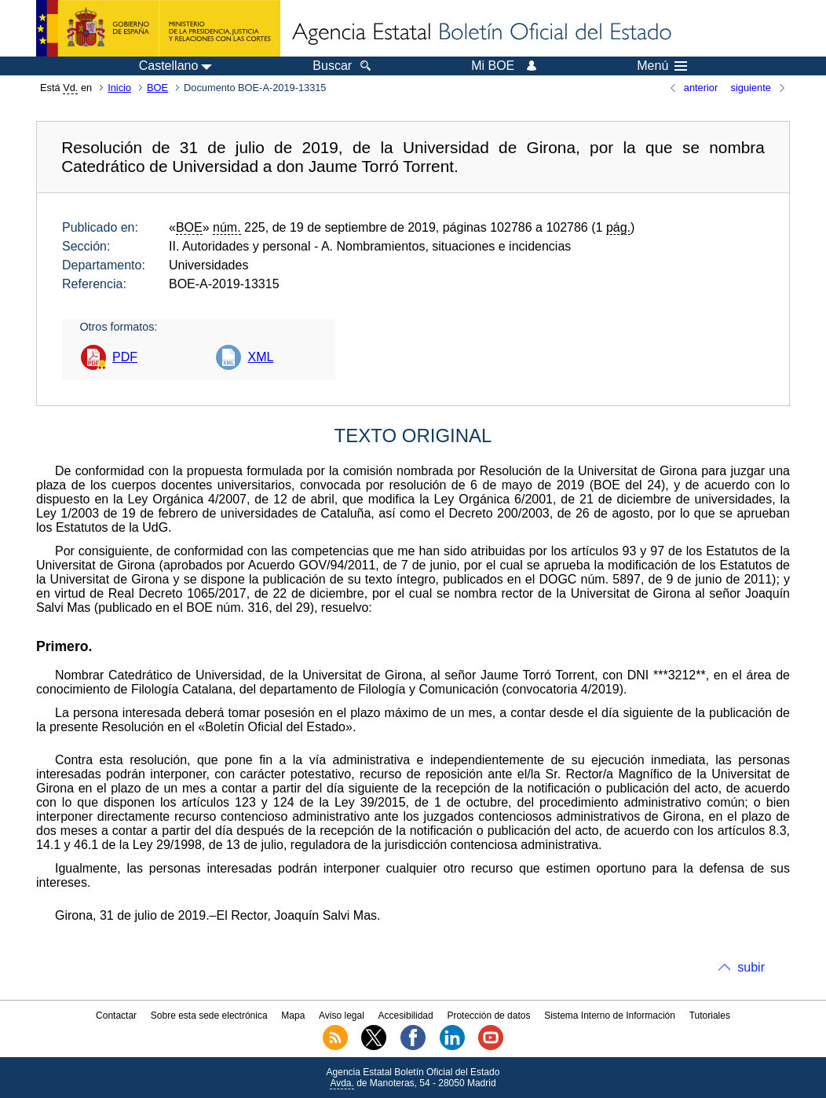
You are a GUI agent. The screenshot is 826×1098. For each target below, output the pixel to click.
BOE (157, 87)
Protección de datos (488, 1015)
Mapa (293, 1015)
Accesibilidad (405, 1015)
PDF (124, 357)
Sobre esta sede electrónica (209, 1015)
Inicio (119, 87)
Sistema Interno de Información (609, 1015)
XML (260, 357)
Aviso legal (341, 1015)
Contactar (116, 1015)
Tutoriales (709, 1015)
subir (751, 967)
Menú (662, 66)
